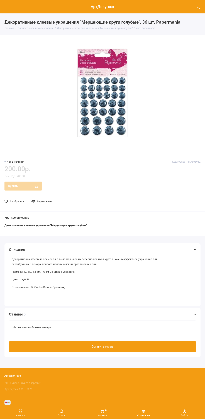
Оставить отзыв (102, 346)
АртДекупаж (102, 6)
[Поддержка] (198, 6)
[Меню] (6, 6)
